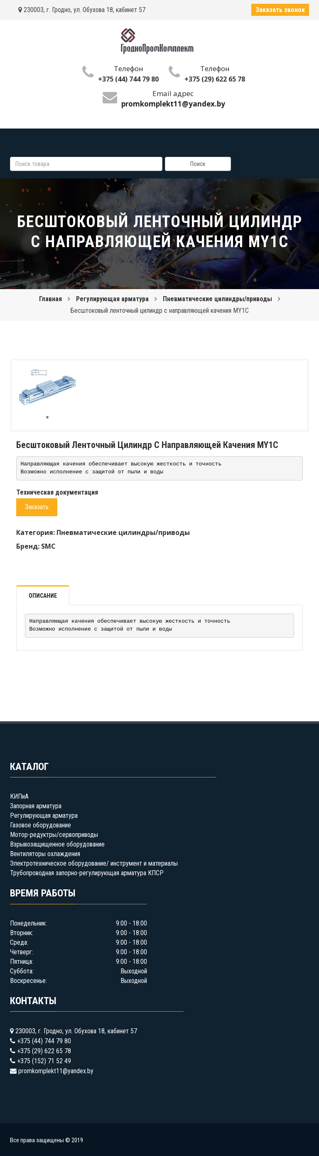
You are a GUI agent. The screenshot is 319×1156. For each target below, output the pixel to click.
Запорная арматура (35, 806)
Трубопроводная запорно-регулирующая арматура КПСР (87, 873)
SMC (48, 546)
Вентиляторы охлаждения (45, 854)
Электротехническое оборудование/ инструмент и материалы (94, 863)
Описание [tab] (43, 595)
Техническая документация (57, 492)
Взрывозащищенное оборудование (57, 844)
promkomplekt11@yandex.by (55, 1071)
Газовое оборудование (40, 825)
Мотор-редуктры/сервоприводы (54, 835)
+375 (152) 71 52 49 (44, 1061)
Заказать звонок (280, 10)
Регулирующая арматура (112, 299)
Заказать (37, 507)
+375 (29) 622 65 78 (214, 79)
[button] (69, 374)
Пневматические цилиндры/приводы (217, 299)
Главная (50, 299)
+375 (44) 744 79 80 (128, 79)
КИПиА (19, 796)
